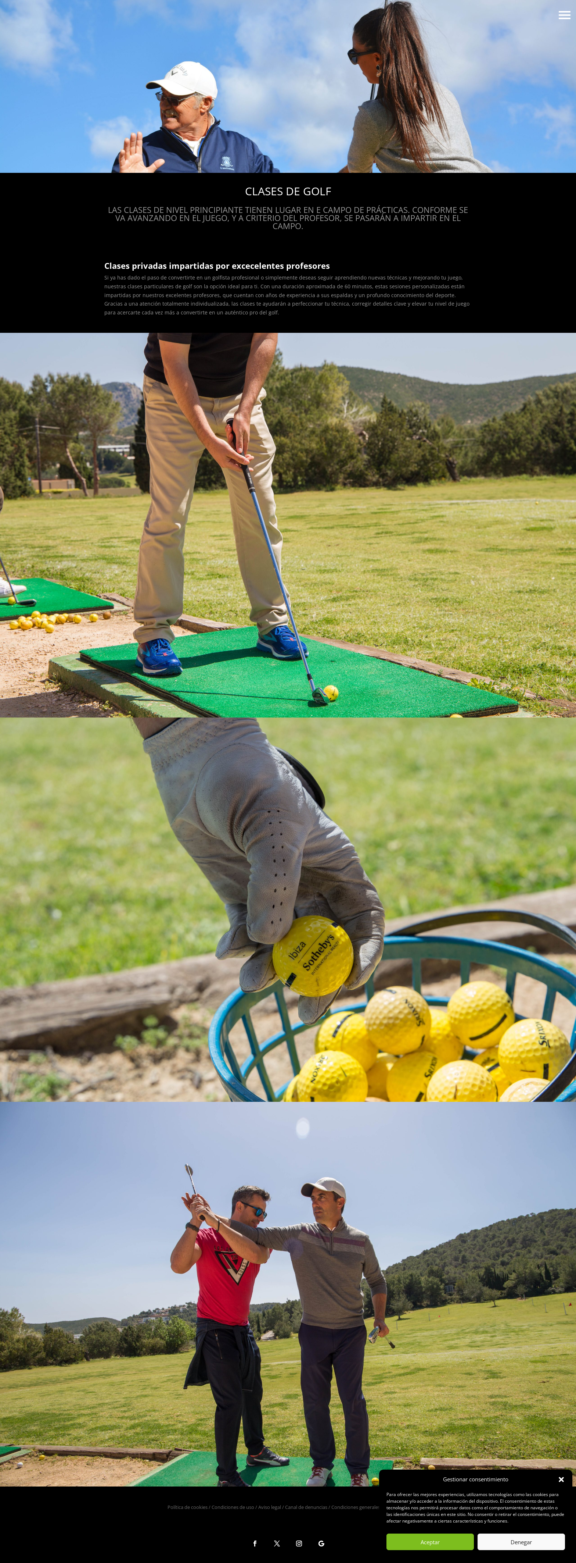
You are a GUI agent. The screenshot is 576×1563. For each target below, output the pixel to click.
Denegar (521, 1542)
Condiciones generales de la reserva (370, 1507)
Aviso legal (269, 1507)
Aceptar (430, 1542)
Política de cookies (188, 1507)
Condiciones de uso (233, 1507)
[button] (561, 1479)
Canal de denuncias (306, 1507)
